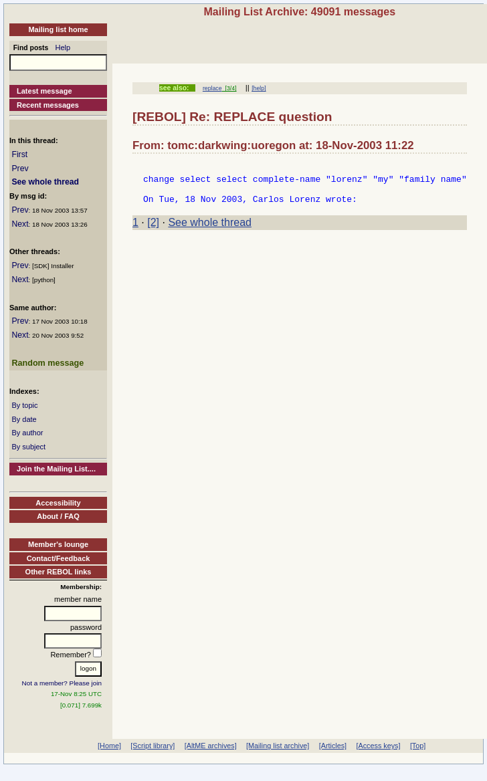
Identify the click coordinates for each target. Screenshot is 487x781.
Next (19, 224)
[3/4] (229, 88)
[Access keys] (378, 746)
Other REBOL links (58, 572)
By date (23, 419)
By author (27, 433)
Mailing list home (58, 29)
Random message (47, 363)
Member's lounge (58, 544)
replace (212, 88)
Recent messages (48, 105)
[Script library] (152, 746)
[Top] (417, 746)
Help (63, 47)
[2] (153, 230)
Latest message (44, 91)
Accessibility (57, 503)
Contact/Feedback (58, 558)
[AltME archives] (211, 746)
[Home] (109, 746)
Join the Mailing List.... (56, 469)
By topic (24, 405)
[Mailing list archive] (277, 746)
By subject (28, 447)
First (19, 154)
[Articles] (333, 746)
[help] (259, 88)
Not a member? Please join (62, 683)
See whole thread (45, 182)
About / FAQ (58, 516)
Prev (19, 168)
